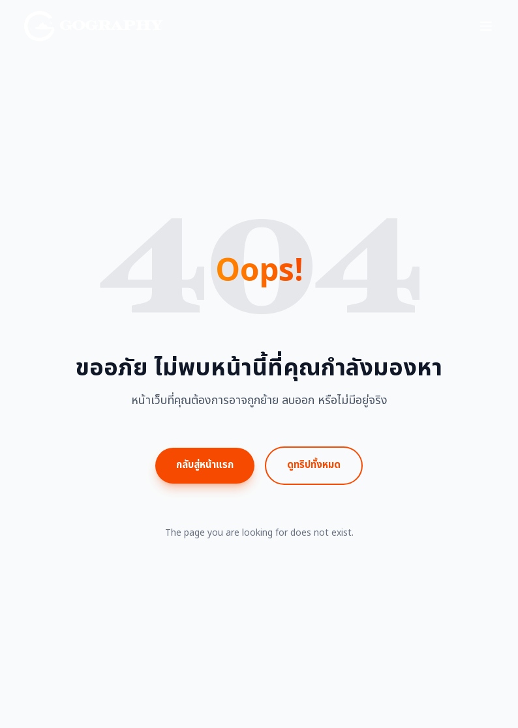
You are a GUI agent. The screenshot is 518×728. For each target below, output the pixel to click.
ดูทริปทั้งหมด (314, 465)
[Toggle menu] (486, 26)
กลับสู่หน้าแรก (205, 465)
